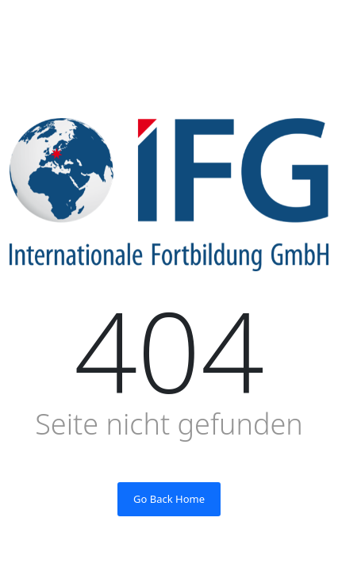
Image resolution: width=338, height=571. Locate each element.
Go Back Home (169, 499)
